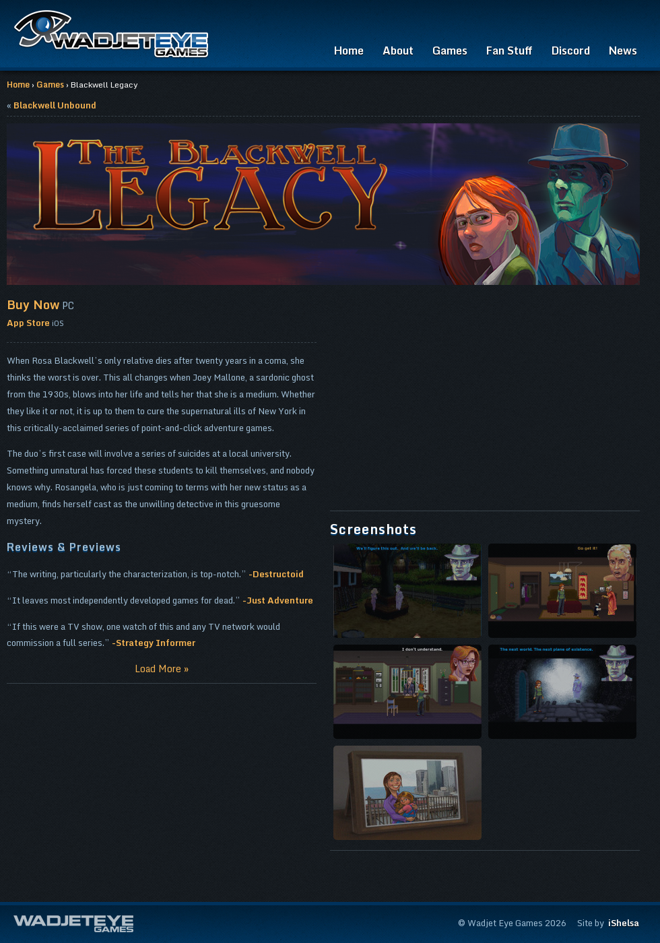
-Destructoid (276, 573)
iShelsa (623, 922)
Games (449, 50)
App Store (28, 322)
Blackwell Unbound (54, 105)
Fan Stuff (509, 50)
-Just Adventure (277, 600)
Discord (571, 50)
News (623, 50)
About (398, 50)
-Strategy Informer (153, 642)
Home (349, 50)
